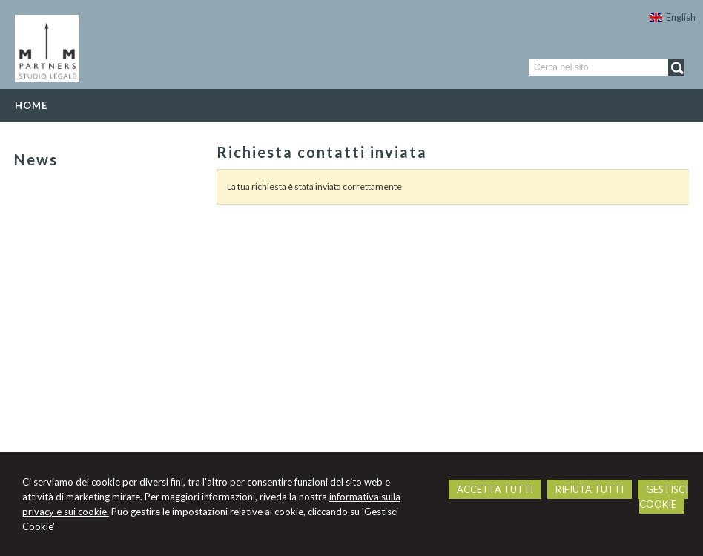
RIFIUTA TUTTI (589, 489)
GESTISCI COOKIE (663, 496)
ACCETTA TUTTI (495, 489)
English (673, 17)
